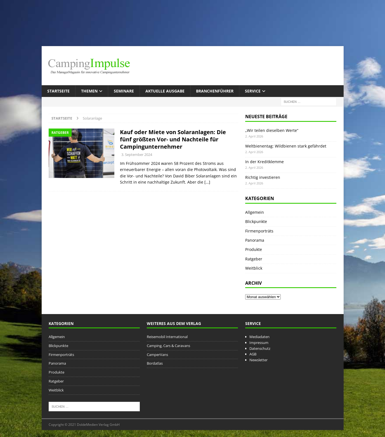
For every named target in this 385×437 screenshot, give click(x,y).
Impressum (258, 342)
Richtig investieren (262, 177)
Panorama (254, 240)
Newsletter (258, 359)
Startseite (58, 91)
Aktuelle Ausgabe (165, 91)
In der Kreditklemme (264, 161)
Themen (89, 91)
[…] (207, 182)
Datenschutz (259, 348)
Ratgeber (253, 259)
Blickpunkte (256, 221)
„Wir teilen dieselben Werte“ (271, 130)
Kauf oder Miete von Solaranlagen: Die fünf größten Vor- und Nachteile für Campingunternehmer (173, 139)
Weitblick (253, 268)
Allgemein (254, 212)
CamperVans (157, 354)
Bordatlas (155, 363)
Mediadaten (259, 336)
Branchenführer (214, 91)
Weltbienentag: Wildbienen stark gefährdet (285, 146)
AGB (252, 354)
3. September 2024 (136, 154)
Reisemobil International (167, 336)
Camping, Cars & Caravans (168, 345)
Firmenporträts (259, 231)
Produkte (253, 249)
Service (253, 91)
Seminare (124, 91)
